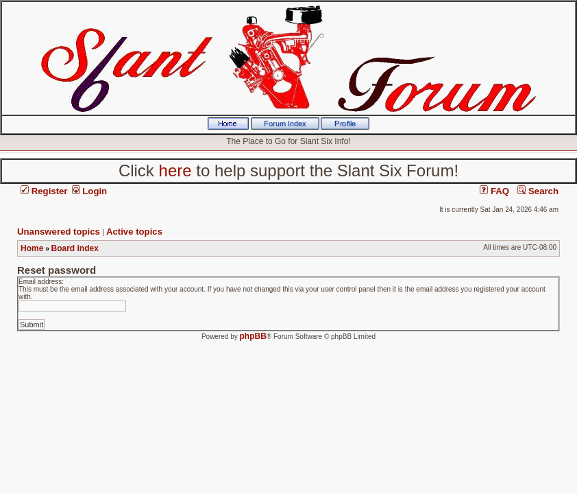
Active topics (134, 231)
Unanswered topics (58, 231)
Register (44, 191)
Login (90, 191)
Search (537, 191)
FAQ (494, 191)
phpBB (253, 336)
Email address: (41, 281)
